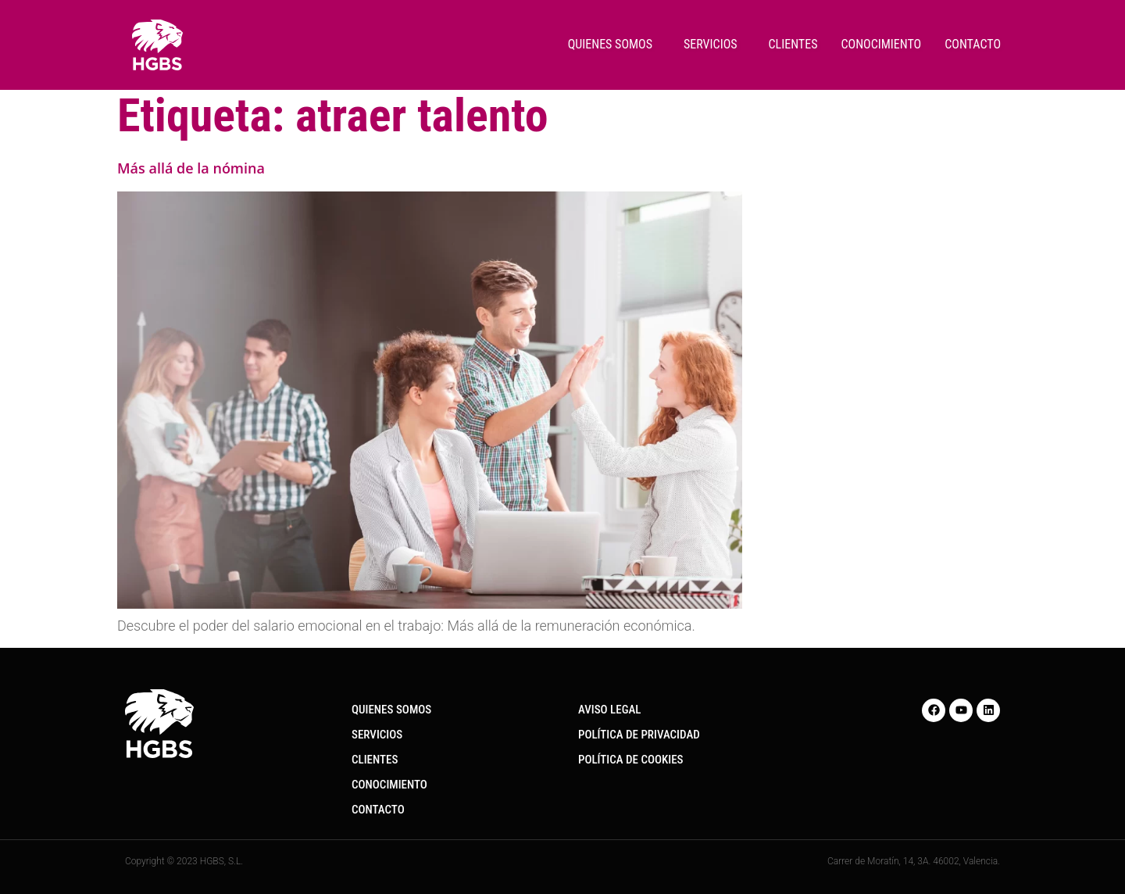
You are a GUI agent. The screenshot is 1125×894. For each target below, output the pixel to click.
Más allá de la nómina (191, 168)
